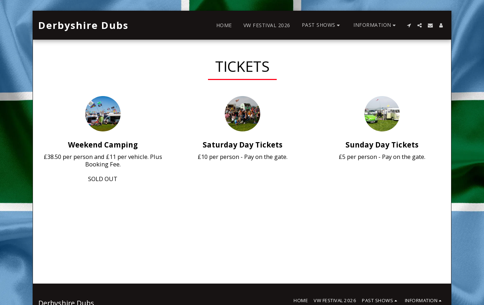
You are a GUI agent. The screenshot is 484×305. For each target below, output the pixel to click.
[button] (322, 25)
